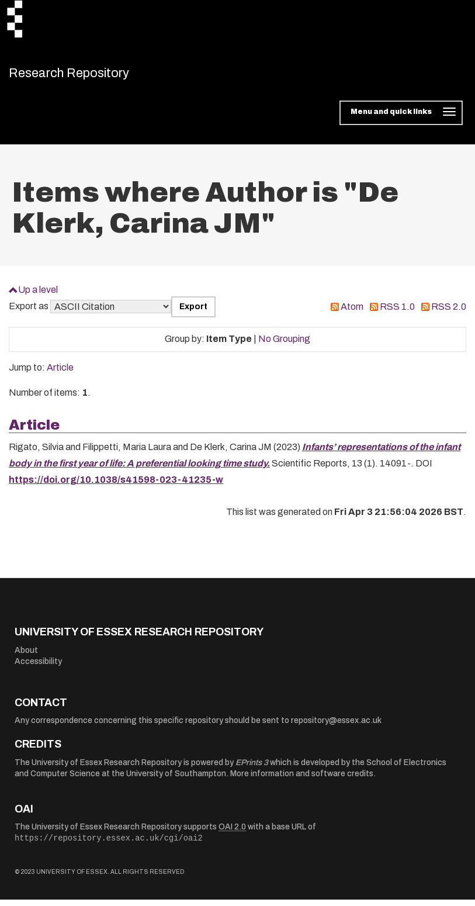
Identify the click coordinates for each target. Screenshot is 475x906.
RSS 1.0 (397, 313)
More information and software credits (301, 780)
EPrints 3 (251, 768)
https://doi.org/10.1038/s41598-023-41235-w (116, 486)
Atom (352, 313)
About (26, 656)
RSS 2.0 (448, 313)
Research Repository (91, 76)
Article (60, 374)
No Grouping (284, 345)
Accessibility (38, 667)
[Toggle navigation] (401, 119)
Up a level (38, 295)
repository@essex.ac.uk (336, 726)
